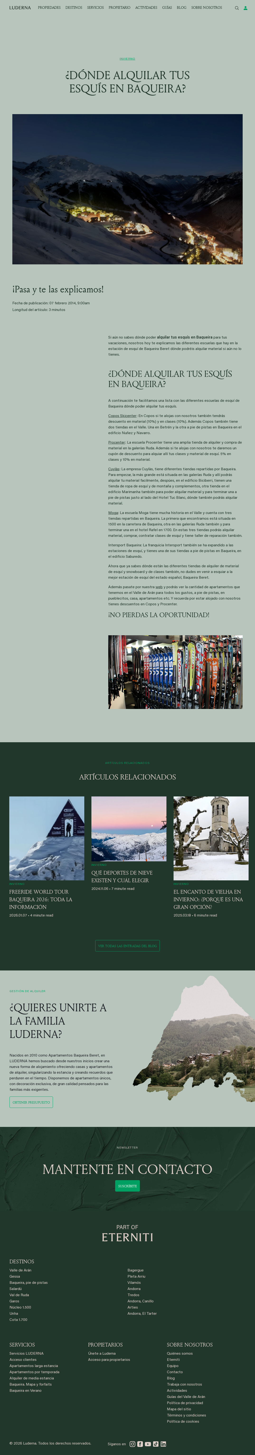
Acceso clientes (23, 1360)
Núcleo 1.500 (20, 1308)
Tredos (133, 1295)
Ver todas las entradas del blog (127, 946)
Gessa (14, 1277)
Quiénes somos (180, 1354)
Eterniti (173, 1360)
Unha (13, 1314)
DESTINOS (74, 7)
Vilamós (134, 1283)
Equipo (173, 1366)
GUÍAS (167, 7)
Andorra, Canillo (141, 1301)
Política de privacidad (185, 1403)
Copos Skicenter (122, 416)
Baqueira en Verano (25, 1391)
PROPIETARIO (119, 7)
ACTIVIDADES (146, 7)
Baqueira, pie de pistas (28, 1283)
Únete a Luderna (102, 1354)
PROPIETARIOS (105, 1344)
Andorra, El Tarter (142, 1314)
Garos (14, 1301)
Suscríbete (127, 1186)
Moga (113, 513)
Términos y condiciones (186, 1415)
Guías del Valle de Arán (186, 1397)
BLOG (181, 7)
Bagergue (136, 1270)
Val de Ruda (19, 1295)
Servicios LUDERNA (26, 1354)
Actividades (177, 1391)
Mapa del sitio (179, 1409)
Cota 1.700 (18, 1320)
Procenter (116, 443)
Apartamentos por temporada (34, 1372)
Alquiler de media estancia (31, 1378)
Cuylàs (113, 469)
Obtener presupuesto (31, 1102)
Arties (133, 1308)
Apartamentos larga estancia (33, 1366)
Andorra (134, 1289)
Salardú (15, 1289)
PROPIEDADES (49, 7)
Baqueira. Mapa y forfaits (30, 1385)
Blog (171, 1378)
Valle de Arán (20, 1270)
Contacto (175, 1372)
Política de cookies (183, 1422)
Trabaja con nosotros (184, 1385)
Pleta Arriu (136, 1277)
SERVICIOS (95, 7)
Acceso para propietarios (109, 1360)
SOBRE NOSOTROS (206, 7)
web (159, 587)
